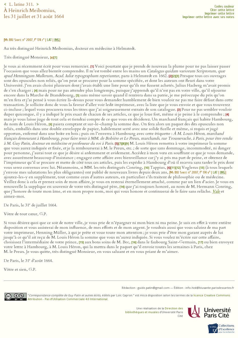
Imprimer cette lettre (219, 13)
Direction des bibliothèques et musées (154, 310)
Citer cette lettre (222, 10)
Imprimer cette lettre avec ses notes (208, 17)
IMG (56, 40)
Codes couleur (224, 6)
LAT (49, 40)
